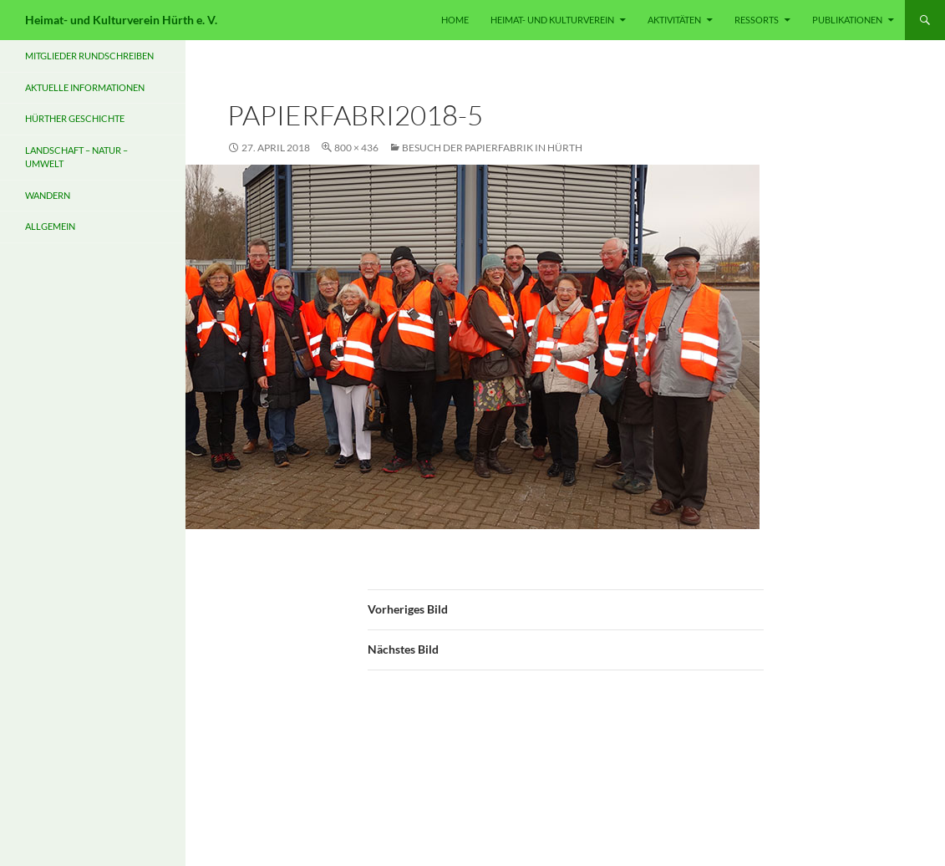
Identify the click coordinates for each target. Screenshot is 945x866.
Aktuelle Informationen (85, 87)
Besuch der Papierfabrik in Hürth (492, 147)
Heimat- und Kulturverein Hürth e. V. (121, 20)
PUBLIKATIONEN (847, 19)
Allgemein (50, 226)
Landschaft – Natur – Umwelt (76, 157)
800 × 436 (356, 147)
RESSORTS (756, 19)
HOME (455, 19)
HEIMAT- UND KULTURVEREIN (552, 19)
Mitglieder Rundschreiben (89, 55)
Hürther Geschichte (74, 118)
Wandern (47, 195)
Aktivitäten (674, 19)
